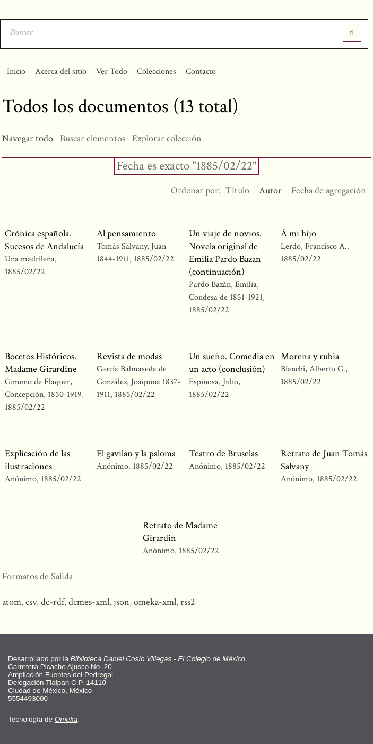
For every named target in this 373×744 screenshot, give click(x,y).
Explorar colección (167, 138)
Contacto (201, 71)
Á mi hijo (298, 233)
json (121, 602)
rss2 (187, 602)
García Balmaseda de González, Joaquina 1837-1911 (139, 381)
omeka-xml (155, 602)
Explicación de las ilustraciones (37, 459)
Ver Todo (111, 71)
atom (11, 602)
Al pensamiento (126, 233)
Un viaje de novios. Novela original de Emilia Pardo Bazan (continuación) (225, 252)
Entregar (352, 32)
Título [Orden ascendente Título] (237, 190)
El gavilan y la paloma (136, 453)
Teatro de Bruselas (223, 453)
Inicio (16, 71)
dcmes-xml (88, 602)
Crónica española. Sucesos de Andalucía (44, 239)
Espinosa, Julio (213, 381)
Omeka (66, 719)
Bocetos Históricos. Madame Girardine (41, 362)
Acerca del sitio (60, 71)
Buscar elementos (92, 138)
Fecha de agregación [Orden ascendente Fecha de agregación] (328, 190)
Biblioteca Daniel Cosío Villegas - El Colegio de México (158, 659)
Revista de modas (129, 356)
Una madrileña (30, 259)
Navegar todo (27, 138)
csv (31, 602)
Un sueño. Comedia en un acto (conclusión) (232, 362)
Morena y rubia (310, 356)
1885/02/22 (25, 271)
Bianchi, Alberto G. (314, 369)
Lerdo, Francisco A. (314, 246)
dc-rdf (52, 602)
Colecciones (156, 71)
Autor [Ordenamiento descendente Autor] (270, 190)
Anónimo (21, 479)
